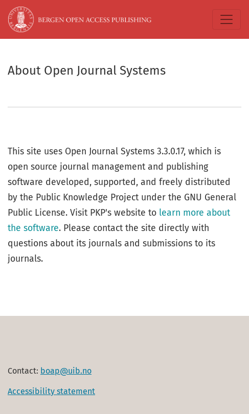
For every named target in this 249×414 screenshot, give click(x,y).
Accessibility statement (51, 391)
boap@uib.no (66, 371)
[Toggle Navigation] (226, 19)
